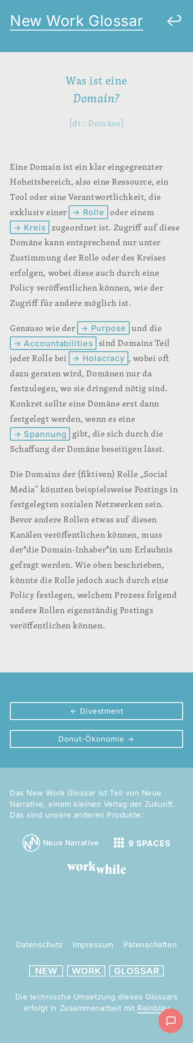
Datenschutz (39, 944)
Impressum (93, 944)
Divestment (100, 711)
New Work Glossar (76, 21)
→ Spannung (40, 433)
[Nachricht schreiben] (170, 1020)
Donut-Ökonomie (92, 738)
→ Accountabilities (53, 343)
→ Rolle (88, 212)
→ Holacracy (98, 358)
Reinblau (153, 1007)
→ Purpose (103, 328)
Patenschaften (150, 944)
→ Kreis (29, 227)
